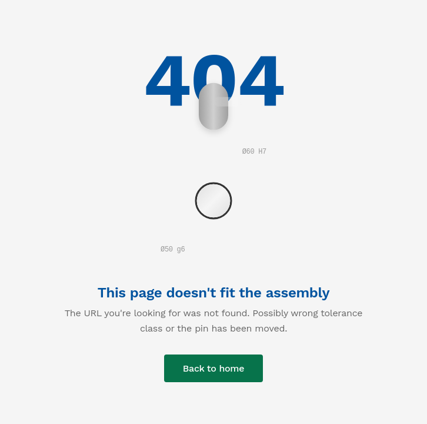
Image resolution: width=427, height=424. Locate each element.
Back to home (213, 368)
